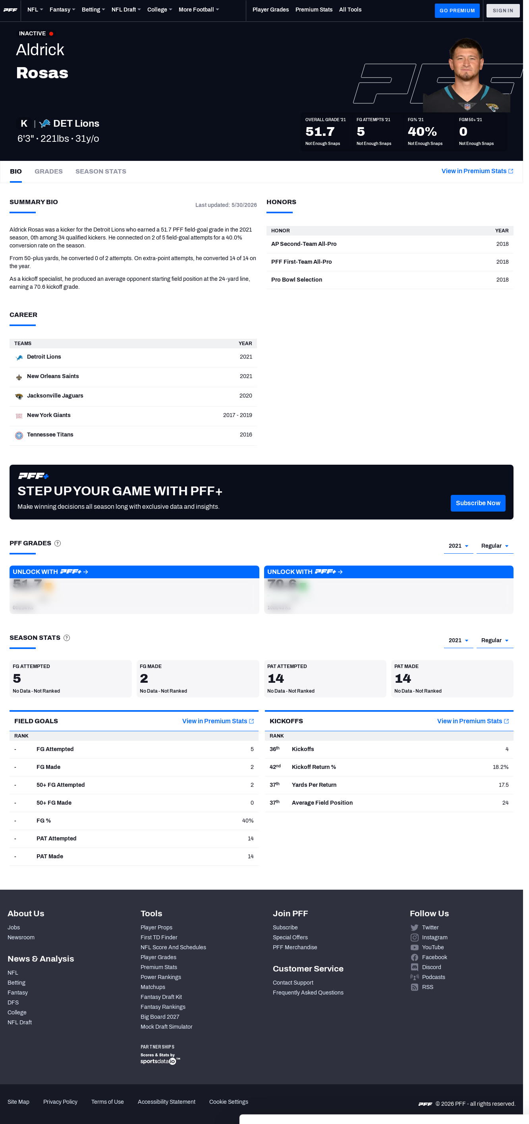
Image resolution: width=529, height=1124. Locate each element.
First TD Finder (159, 938)
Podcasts (433, 977)
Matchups (153, 987)
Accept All (462, 1042)
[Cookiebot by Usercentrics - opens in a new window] (51, 1108)
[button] (478, 515)
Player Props (156, 928)
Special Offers (290, 938)
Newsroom (21, 938)
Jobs (14, 928)
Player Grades (158, 957)
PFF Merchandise (295, 947)
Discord (431, 967)
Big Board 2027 (160, 1017)
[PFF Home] (10, 11)
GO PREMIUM (457, 11)
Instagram (435, 938)
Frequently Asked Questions (308, 993)
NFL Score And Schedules (173, 947)
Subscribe (285, 928)
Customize (463, 1065)
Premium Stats (159, 967)
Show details (122, 1108)
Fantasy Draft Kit (161, 997)
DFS (13, 1003)
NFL (13, 973)
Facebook (434, 957)
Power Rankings (161, 977)
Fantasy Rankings (163, 1007)
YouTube (433, 947)
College (17, 1013)
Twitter (430, 928)
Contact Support (293, 983)
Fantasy (18, 993)
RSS (427, 987)
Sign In (503, 11)
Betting (16, 983)
